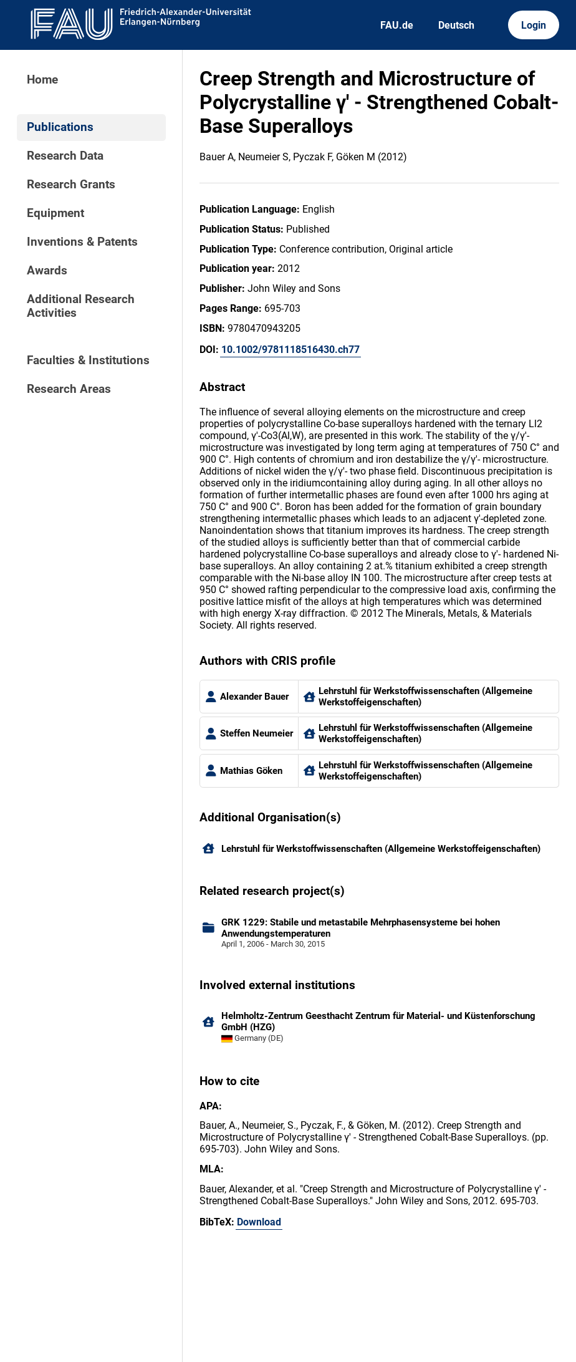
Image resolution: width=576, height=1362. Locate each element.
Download (259, 1222)
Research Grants (71, 184)
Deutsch (456, 25)
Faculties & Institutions (88, 360)
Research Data (65, 156)
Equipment (55, 213)
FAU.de (396, 25)
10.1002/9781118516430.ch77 (290, 349)
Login (533, 25)
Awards (47, 271)
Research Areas (69, 389)
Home (42, 80)
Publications (60, 127)
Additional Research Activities (81, 306)
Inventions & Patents (82, 242)
